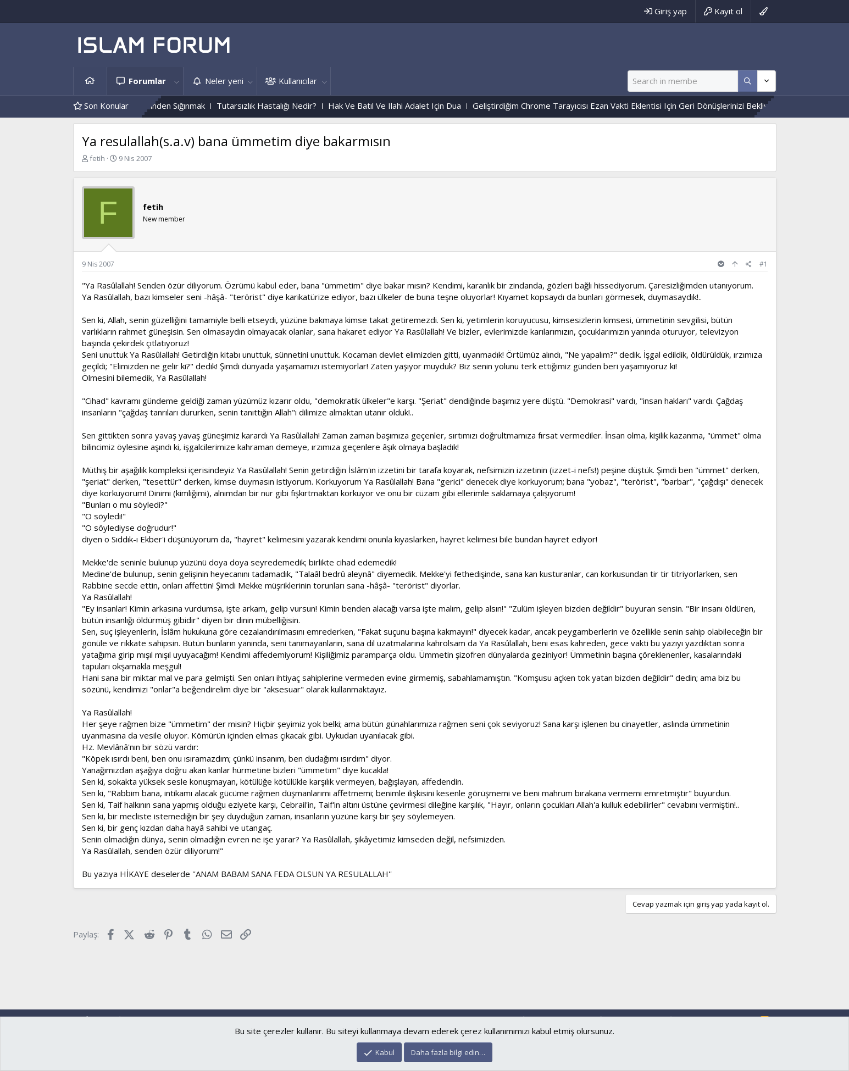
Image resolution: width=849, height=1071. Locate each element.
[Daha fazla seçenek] (747, 81)
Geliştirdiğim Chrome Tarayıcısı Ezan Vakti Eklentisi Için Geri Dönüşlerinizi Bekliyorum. (663, 105)
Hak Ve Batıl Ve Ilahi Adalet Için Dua (426, 105)
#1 (763, 264)
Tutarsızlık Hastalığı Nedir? (299, 105)
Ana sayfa (90, 81)
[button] (177, 81)
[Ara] (683, 81)
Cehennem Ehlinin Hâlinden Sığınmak (170, 105)
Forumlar (147, 80)
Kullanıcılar (298, 80)
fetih (97, 158)
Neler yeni (224, 80)
